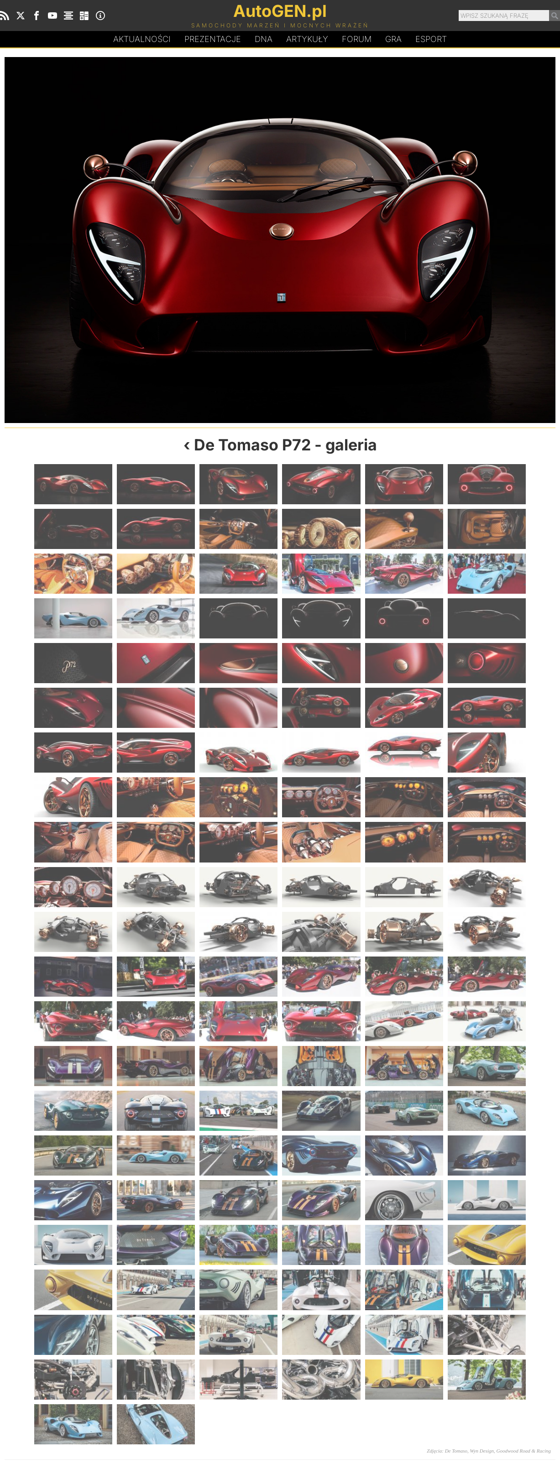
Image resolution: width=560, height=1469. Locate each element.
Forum (357, 39)
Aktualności (142, 39)
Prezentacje (212, 39)
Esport (431, 39)
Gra (393, 39)
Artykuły (307, 39)
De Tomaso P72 (252, 444)
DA (263, 39)
